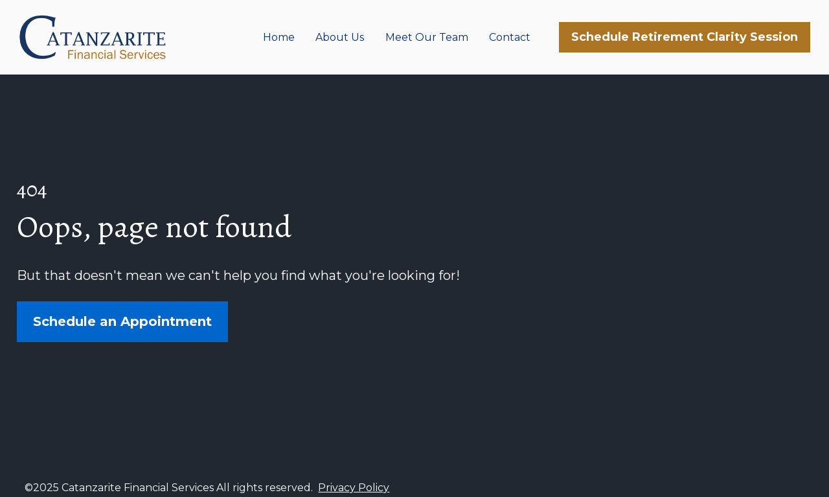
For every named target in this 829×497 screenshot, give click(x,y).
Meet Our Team (426, 37)
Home (279, 37)
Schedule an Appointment (122, 316)
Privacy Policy (353, 477)
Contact (509, 37)
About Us (339, 37)
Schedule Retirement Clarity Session (684, 37)
